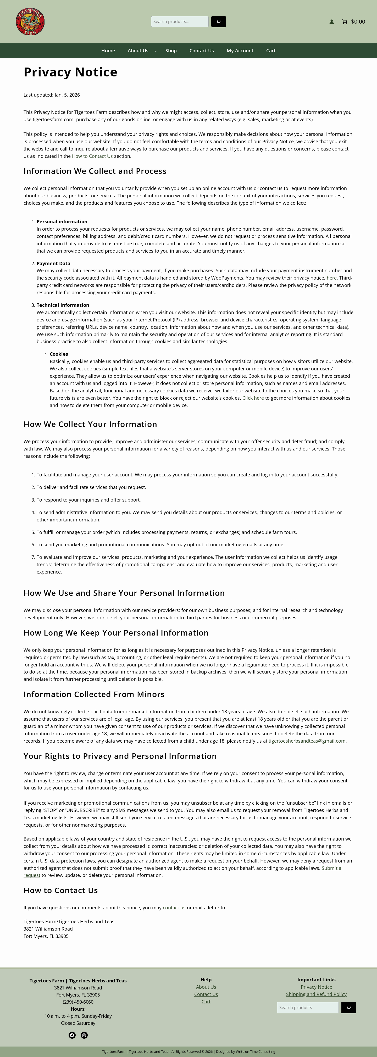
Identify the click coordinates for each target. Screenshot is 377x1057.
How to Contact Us (92, 156)
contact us (174, 907)
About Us (206, 987)
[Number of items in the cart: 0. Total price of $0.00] (352, 21)
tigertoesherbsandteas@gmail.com (307, 741)
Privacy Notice (316, 987)
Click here (253, 398)
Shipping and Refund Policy (316, 994)
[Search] (218, 21)
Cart (206, 1001)
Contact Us (206, 994)
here (332, 278)
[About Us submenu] (155, 50)
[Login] (331, 21)
